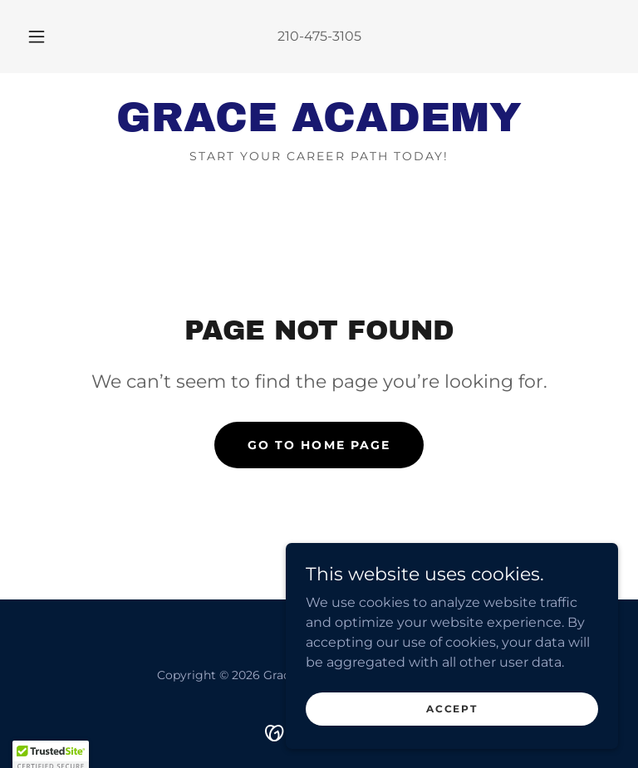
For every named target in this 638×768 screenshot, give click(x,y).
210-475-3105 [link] (319, 36)
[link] (319, 127)
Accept (451, 731)
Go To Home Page (319, 445)
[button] (45, 36)
